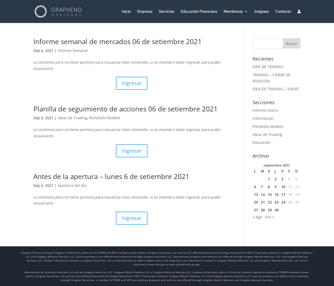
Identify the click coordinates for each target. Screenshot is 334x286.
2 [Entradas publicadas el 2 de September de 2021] (276, 178)
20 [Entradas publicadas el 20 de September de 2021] (256, 202)
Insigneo (261, 12)
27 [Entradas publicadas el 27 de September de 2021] (256, 209)
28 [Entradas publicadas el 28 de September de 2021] (263, 209)
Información (263, 118)
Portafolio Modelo (104, 117)
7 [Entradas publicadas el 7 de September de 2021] (262, 186)
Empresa (144, 12)
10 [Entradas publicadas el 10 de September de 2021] (283, 186)
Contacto (283, 12)
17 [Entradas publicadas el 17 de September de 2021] (283, 194)
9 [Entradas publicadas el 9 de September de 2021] (276, 186)
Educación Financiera (199, 12)
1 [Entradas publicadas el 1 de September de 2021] (269, 178)
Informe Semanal (73, 50)
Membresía (233, 12)
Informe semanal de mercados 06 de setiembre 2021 (117, 41)
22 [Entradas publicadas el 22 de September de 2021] (270, 202)
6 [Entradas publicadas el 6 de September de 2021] (255, 186)
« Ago (257, 216)
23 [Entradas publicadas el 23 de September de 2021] (277, 202)
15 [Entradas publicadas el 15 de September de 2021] (270, 194)
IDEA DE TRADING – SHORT (276, 88)
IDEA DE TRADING (268, 66)
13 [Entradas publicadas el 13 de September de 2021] (256, 194)
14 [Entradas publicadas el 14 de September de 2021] (263, 194)
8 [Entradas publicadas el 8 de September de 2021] (269, 186)
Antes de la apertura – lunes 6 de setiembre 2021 (111, 176)
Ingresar (132, 83)
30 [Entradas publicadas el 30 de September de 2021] (277, 209)
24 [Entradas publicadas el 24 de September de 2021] (283, 202)
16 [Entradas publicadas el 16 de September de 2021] (277, 194)
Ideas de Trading (72, 117)
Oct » (269, 216)
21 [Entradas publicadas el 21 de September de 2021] (263, 202)
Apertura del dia (72, 185)
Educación (262, 142)
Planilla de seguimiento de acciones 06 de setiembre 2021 (125, 109)
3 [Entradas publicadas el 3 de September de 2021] (282, 178)
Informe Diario (265, 110)
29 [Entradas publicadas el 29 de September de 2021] (270, 209)
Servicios (166, 12)
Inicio (126, 12)
